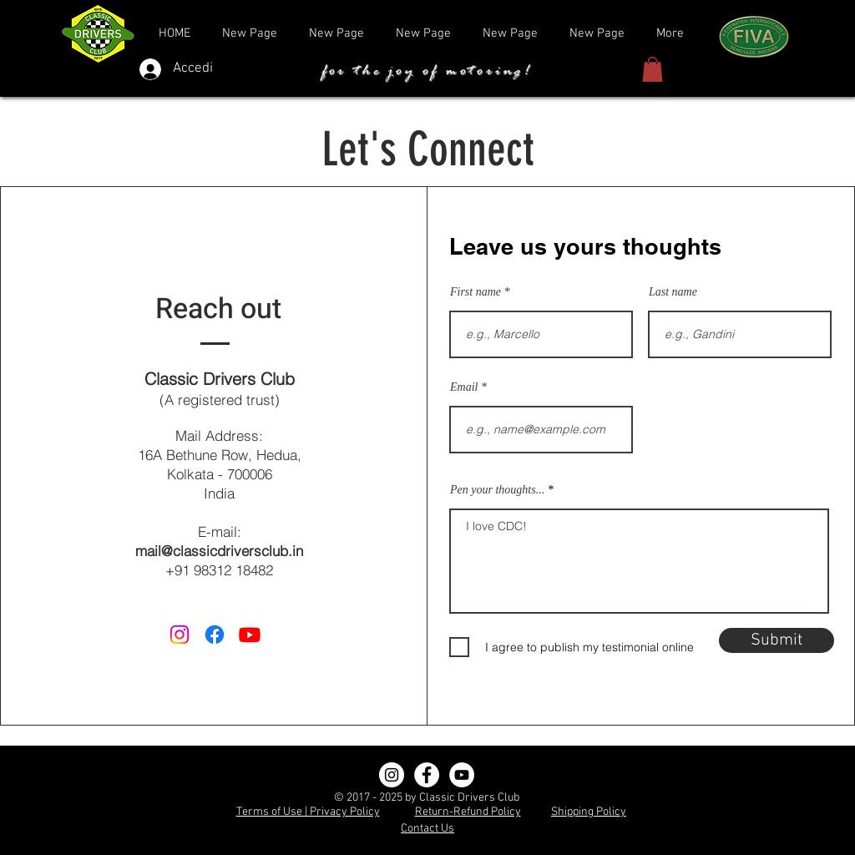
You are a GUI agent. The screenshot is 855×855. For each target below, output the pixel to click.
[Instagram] (391, 774)
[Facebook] (426, 774)
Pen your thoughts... (497, 490)
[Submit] (776, 640)
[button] (652, 69)
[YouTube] (461, 774)
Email (464, 387)
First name (475, 292)
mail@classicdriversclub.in (219, 550)
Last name (673, 292)
